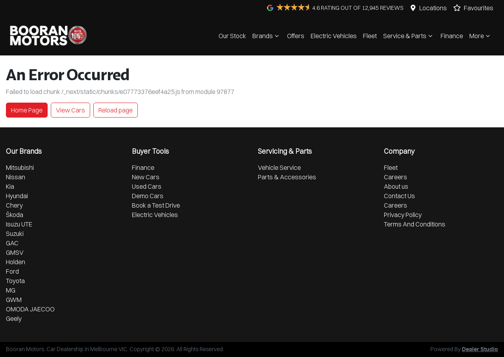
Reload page (115, 110)
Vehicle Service (279, 167)
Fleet (370, 36)
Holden (15, 262)
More (480, 36)
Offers (295, 36)
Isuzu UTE (19, 224)
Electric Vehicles (334, 36)
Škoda (14, 215)
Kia (10, 186)
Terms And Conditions (414, 224)
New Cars (145, 177)
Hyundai (17, 196)
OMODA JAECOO (30, 309)
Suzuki (15, 233)
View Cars (70, 110)
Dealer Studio (480, 349)
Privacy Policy (403, 215)
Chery (14, 205)
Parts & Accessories (287, 177)
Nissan (15, 177)
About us (396, 186)
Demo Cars (147, 196)
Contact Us (399, 196)
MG (10, 290)
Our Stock (232, 36)
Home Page (27, 110)
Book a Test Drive (156, 205)
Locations (433, 8)
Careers (395, 177)
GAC (12, 243)
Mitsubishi (20, 167)
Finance (452, 36)
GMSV (15, 252)
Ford (12, 271)
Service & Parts (408, 36)
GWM (14, 300)
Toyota (15, 281)
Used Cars (146, 186)
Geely (14, 318)
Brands (266, 36)
